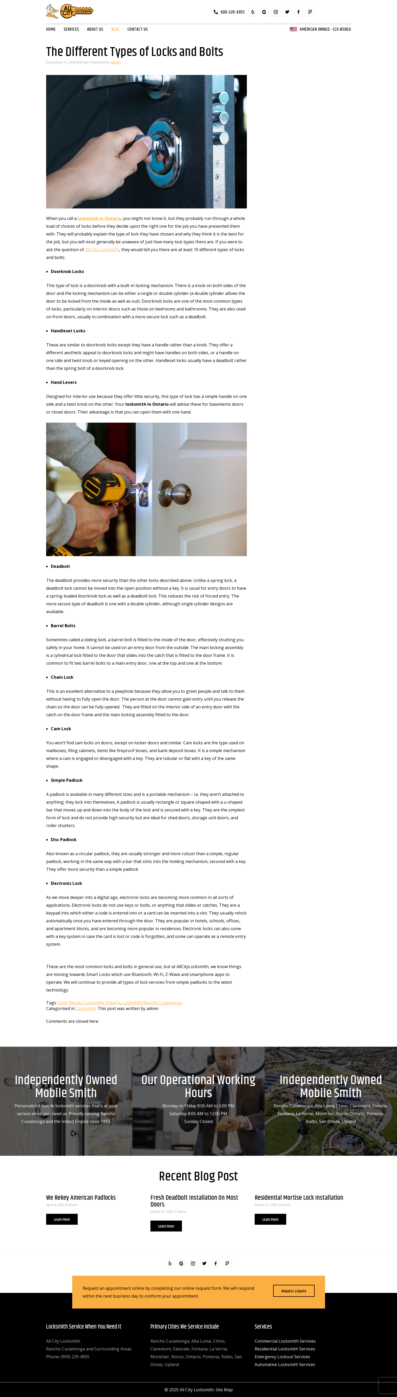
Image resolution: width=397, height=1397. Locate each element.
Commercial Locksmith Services (285, 1341)
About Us (95, 29)
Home (51, 29)
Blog (115, 29)
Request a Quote (294, 1291)
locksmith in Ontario (99, 218)
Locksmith (86, 1008)
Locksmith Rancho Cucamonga (152, 1003)
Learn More (62, 1219)
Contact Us (137, 29)
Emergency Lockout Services (282, 1357)
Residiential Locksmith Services (285, 1349)
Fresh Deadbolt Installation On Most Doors (194, 1201)
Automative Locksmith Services (285, 1364)
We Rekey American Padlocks (81, 1198)
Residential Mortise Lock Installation (299, 1198)
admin (116, 62)
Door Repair (70, 1003)
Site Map (224, 1390)
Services (71, 29)
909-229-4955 (233, 12)
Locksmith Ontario (102, 1003)
